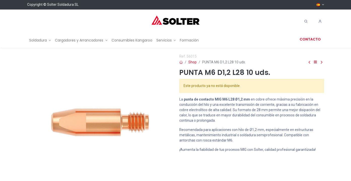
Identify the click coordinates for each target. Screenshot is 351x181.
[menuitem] (40, 40)
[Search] (306, 21)
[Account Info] (320, 21)
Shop (192, 62)
